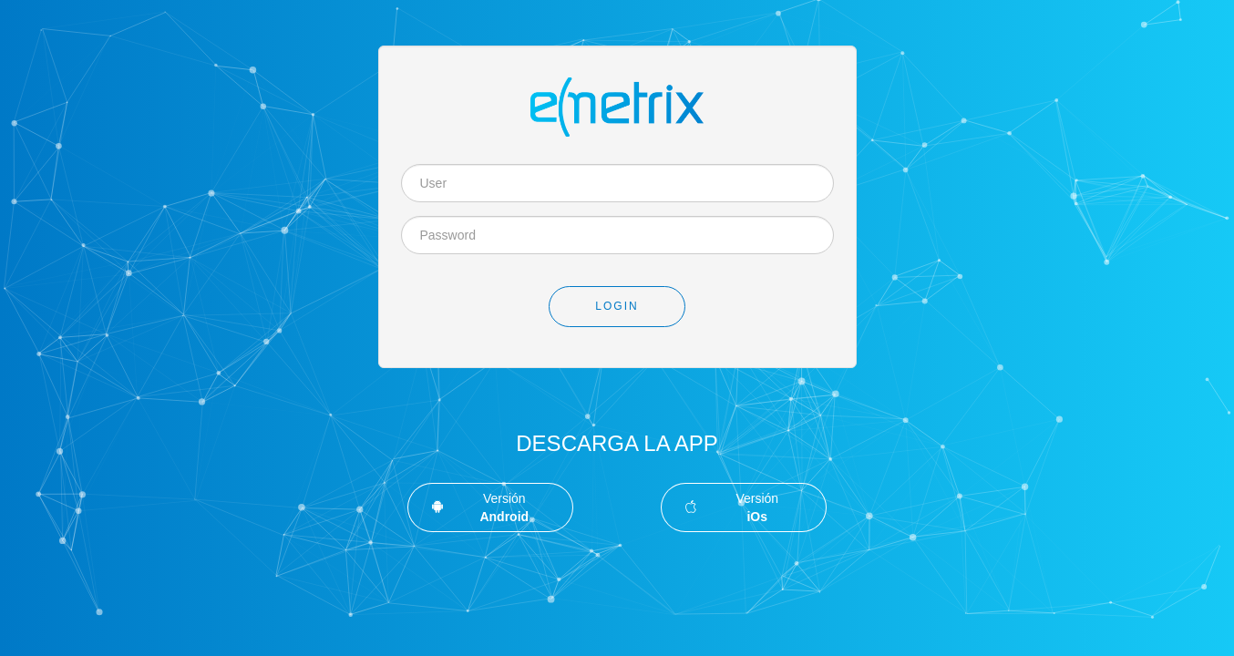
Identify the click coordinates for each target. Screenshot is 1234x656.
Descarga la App (616, 444)
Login (616, 306)
